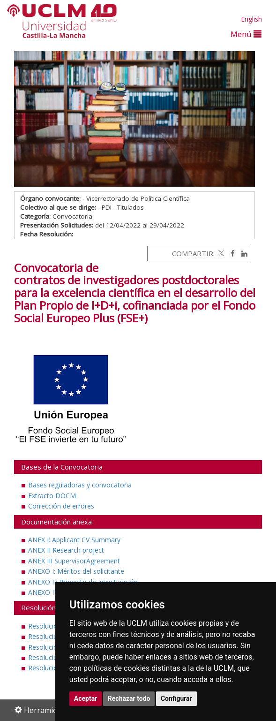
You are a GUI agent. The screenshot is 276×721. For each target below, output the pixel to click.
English (251, 19)
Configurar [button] (176, 698)
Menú (246, 34)
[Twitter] (220, 253)
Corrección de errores (61, 505)
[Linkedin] (242, 253)
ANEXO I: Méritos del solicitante (76, 571)
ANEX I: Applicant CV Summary (74, 539)
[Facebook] (230, 253)
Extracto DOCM (52, 495)
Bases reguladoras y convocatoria (80, 484)
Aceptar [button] (85, 698)
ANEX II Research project (66, 550)
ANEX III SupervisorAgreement (74, 560)
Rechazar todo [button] (129, 698)
